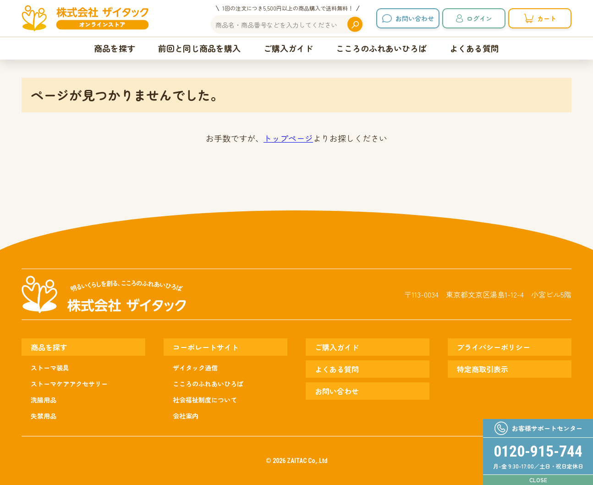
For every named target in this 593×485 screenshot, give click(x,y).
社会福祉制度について (205, 399)
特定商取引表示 (482, 369)
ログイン (479, 18)
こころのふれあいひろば (381, 48)
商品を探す (114, 48)
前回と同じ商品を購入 (199, 48)
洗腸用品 (43, 399)
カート (546, 18)
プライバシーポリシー (493, 347)
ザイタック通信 (195, 367)
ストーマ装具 (50, 367)
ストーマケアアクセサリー (69, 383)
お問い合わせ (414, 18)
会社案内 (185, 415)
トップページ (288, 138)
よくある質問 (474, 48)
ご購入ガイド (288, 48)
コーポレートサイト (206, 347)
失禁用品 (43, 415)
